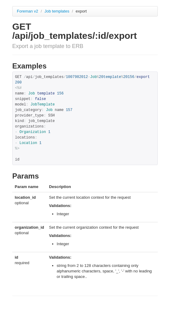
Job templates (57, 11)
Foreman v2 (27, 11)
